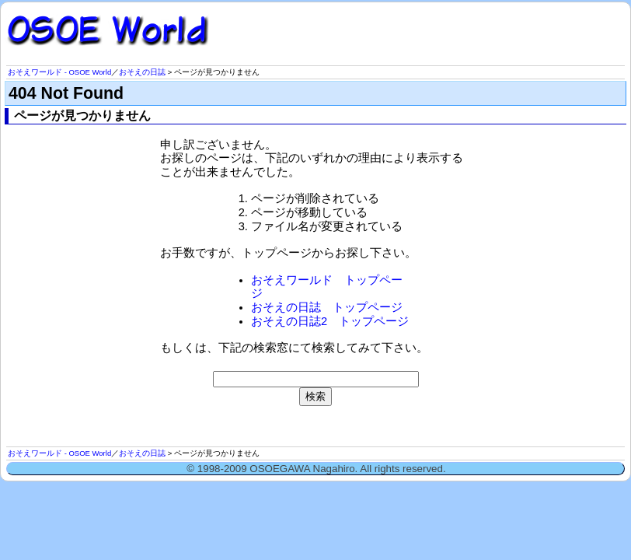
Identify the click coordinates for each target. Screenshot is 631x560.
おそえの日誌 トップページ (327, 307)
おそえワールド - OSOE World (59, 72)
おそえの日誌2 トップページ (330, 321)
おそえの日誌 (142, 72)
